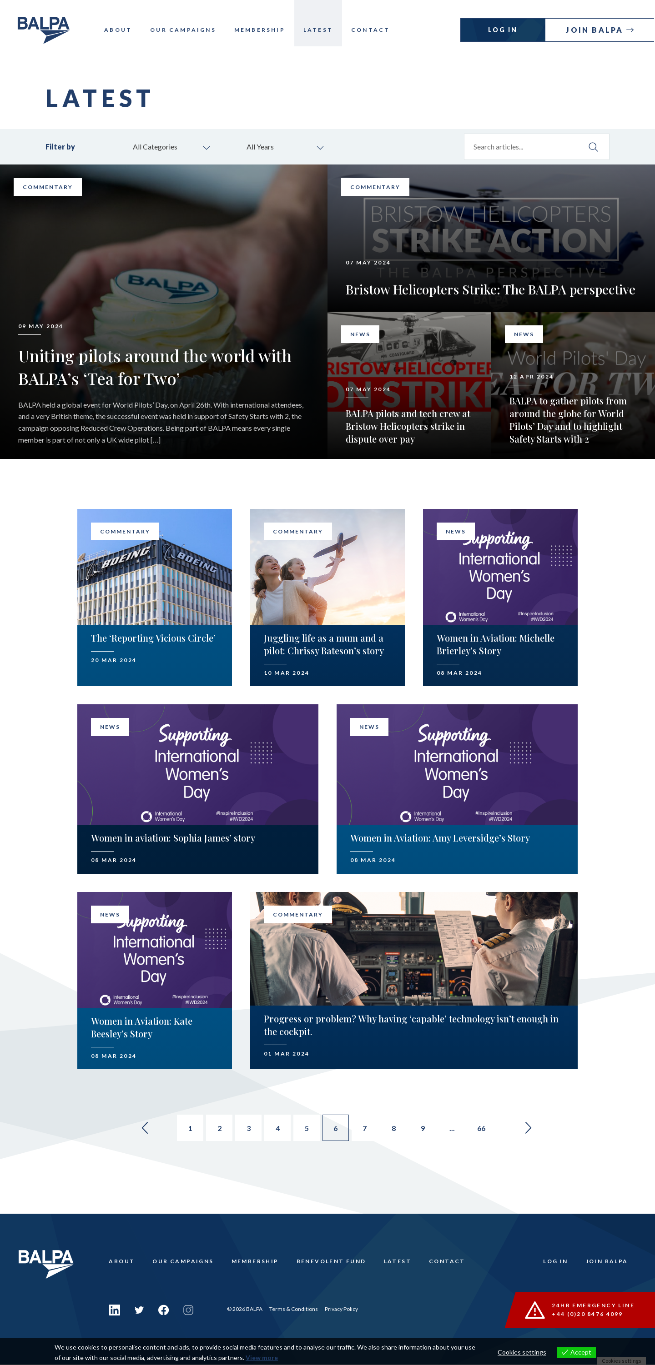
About (123, 29)
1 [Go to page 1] (187, 1129)
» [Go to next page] (535, 1129)
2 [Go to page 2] (217, 1129)
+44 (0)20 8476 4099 (588, 1314)
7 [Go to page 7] (367, 1129)
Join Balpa (597, 29)
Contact (375, 29)
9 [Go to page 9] (427, 1129)
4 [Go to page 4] (277, 1129)
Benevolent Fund (333, 1263)
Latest (323, 29)
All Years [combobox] (261, 147)
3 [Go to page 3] (247, 1129)
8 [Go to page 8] (397, 1129)
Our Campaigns (188, 29)
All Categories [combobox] (156, 147)
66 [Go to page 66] (487, 1129)
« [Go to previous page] (138, 1129)
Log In (504, 30)
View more (262, 1357)
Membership (264, 29)
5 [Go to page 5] (307, 1129)
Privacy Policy (341, 1309)
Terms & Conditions (293, 1309)
